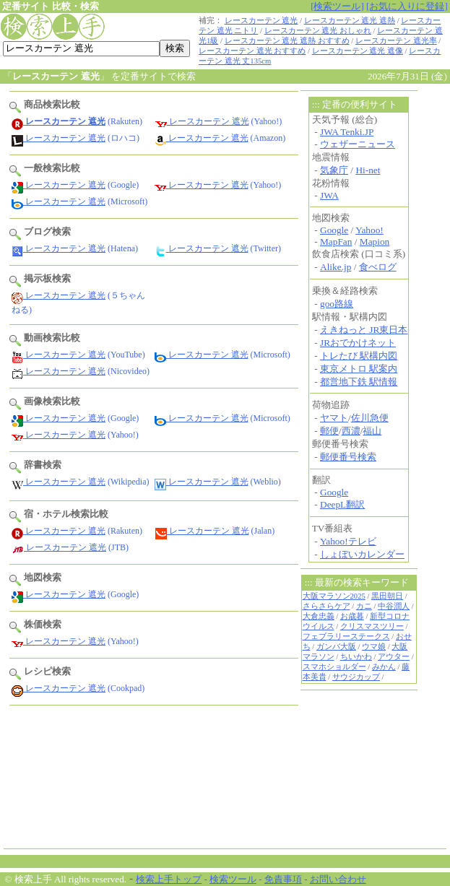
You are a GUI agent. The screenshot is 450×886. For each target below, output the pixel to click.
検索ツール (232, 879)
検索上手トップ (169, 879)
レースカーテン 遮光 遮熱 (349, 21)
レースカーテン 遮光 (261, 21)
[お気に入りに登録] (407, 6)
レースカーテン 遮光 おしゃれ (317, 31)
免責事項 (283, 879)
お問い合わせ (338, 879)
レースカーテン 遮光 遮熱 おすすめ (287, 41)
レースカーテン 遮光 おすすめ (252, 51)
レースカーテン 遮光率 (396, 41)
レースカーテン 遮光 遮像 (357, 51)
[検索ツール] (337, 6)
